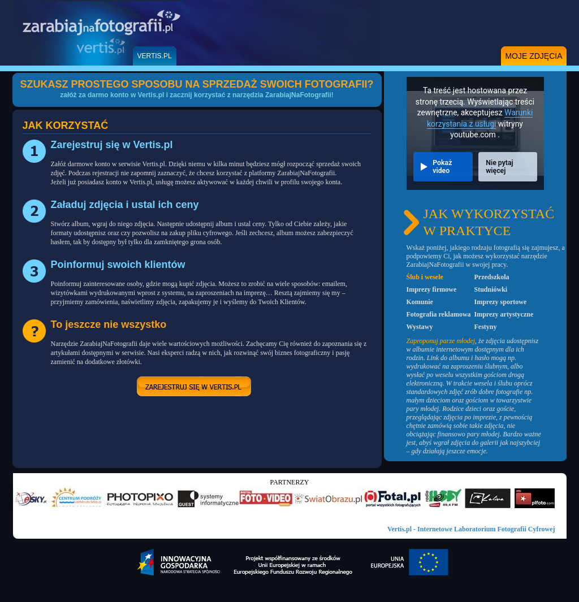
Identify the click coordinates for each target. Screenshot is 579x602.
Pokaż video (442, 167)
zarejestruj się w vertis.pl (194, 386)
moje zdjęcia (533, 55)
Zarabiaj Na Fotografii (97, 33)
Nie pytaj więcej (499, 167)
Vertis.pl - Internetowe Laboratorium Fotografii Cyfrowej (471, 529)
